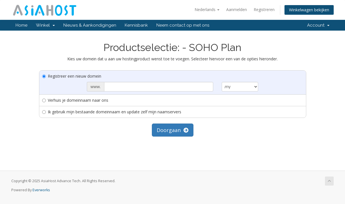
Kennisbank (136, 25)
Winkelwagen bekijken (309, 9)
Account (318, 25)
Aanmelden (236, 9)
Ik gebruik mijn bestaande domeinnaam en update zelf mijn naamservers (111, 111)
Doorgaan (173, 130)
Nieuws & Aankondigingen (89, 25)
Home (21, 25)
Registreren (264, 9)
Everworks (41, 190)
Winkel (45, 25)
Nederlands (207, 9)
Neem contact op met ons (182, 25)
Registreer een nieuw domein (71, 76)
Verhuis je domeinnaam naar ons (75, 100)
